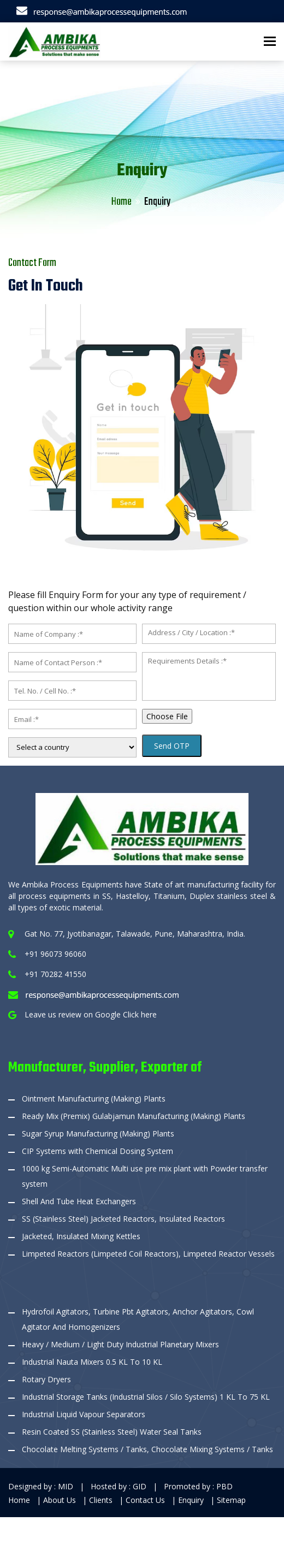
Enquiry (192, 1500)
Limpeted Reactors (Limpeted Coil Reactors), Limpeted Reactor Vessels (148, 1253)
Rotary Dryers (46, 1379)
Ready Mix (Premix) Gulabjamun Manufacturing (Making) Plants (133, 1116)
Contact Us (146, 1500)
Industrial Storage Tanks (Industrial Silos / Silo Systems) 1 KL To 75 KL (146, 1397)
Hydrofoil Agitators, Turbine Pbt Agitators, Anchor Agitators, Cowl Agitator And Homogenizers (138, 1319)
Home (121, 201)
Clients (102, 1500)
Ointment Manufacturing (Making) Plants (93, 1098)
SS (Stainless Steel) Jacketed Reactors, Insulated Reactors (123, 1218)
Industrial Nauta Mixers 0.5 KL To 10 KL (92, 1362)
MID (65, 1486)
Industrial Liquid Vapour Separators (83, 1414)
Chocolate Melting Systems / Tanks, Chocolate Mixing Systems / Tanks (147, 1449)
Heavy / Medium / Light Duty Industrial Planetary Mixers (120, 1344)
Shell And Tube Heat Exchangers (79, 1201)
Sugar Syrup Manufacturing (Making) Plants (98, 1133)
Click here (140, 1014)
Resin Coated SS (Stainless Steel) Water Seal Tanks (112, 1431)
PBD (224, 1486)
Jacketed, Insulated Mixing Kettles (81, 1236)
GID (139, 1486)
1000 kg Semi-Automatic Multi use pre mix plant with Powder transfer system (145, 1176)
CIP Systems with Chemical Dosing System (97, 1151)
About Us (60, 1500)
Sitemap (231, 1500)
